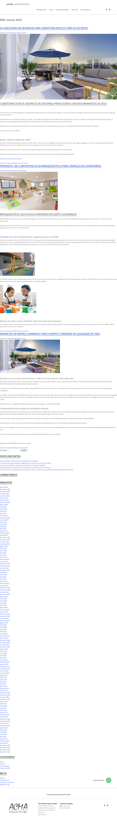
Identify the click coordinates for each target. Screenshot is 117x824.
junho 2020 (3, 601)
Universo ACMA (11, 163)
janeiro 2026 (4, 487)
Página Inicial (41, 10)
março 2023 (3, 531)
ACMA (51, 10)
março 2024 (3, 516)
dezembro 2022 (5, 537)
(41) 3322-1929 (65, 806)
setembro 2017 (5, 673)
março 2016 (3, 712)
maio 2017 (3, 682)
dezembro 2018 (5, 640)
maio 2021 (3, 577)
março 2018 (3, 660)
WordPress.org (5, 785)
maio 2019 (3, 629)
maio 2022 (3, 553)
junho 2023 (3, 524)
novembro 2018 (5, 642)
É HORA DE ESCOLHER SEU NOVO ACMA (58, 794)
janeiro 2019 (4, 638)
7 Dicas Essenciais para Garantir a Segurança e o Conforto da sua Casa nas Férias (25, 463)
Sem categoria (5, 766)
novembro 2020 (5, 590)
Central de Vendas (62, 10)
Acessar (2, 778)
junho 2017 (3, 680)
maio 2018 (3, 656)
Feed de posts (4, 780)
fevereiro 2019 (4, 636)
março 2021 (3, 581)
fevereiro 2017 (4, 688)
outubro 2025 (4, 494)
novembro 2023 (5, 518)
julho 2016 (3, 704)
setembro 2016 (5, 699)
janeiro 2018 (4, 664)
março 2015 (3, 739)
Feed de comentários (7, 782)
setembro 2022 (5, 544)
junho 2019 (3, 627)
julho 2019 (3, 625)
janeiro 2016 (4, 717)
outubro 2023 (4, 520)
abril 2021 (3, 579)
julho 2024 (3, 507)
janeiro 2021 (4, 586)
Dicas (1, 762)
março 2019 (3, 634)
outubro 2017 (4, 671)
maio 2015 (3, 734)
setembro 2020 (5, 594)
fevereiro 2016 (4, 715)
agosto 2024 (4, 505)
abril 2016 (3, 710)
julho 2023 (3, 522)
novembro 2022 (5, 540)
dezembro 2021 (5, 564)
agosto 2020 (4, 597)
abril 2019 (3, 632)
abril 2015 (3, 737)
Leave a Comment (22, 163)
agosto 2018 (4, 649)
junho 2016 (3, 706)
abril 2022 (3, 555)
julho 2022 (3, 548)
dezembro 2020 (5, 588)
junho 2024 (3, 509)
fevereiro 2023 (4, 533)
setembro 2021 (5, 570)
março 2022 (3, 557)
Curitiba (50, 395)
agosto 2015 (4, 728)
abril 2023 (3, 529)
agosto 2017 (4, 675)
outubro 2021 (4, 568)
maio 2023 (3, 527)
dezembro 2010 (5, 752)
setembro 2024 (5, 502)
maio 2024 (3, 511)
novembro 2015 (5, 721)
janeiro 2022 (4, 562)
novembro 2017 (5, 669)
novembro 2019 (5, 616)
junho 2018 (3, 653)
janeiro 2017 (4, 691)
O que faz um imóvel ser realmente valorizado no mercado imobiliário (22, 465)
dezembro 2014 (5, 745)
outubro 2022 (4, 542)
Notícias (75, 10)
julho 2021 (3, 572)
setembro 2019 (5, 621)
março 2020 (3, 607)
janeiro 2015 (4, 743)
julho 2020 (3, 599)
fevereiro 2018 (4, 662)
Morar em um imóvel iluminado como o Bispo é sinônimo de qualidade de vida (50, 334)
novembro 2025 (5, 491)
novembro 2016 (5, 695)
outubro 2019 (4, 618)
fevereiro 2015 (4, 741)
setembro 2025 (5, 496)
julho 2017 (3, 677)
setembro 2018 (5, 647)
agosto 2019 (4, 623)
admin (24, 33)
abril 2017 (3, 684)
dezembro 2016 (5, 693)
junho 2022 (3, 551)
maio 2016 (3, 708)
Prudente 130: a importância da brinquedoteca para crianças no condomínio (50, 166)
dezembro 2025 (5, 489)
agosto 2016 (4, 702)
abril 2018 (3, 658)
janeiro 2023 (4, 535)
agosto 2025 (4, 498)
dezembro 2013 (5, 748)
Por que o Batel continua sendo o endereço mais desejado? (19, 461)
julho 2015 (3, 730)
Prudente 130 (6, 236)
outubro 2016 (4, 697)
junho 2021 (3, 575)
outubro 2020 (4, 592)
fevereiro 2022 (4, 559)
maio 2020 (3, 603)
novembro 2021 (5, 566)
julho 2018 (3, 651)
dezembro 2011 (5, 750)
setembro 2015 (5, 726)
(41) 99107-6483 (65, 808)
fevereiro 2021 (4, 583)
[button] (108, 780)
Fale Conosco (85, 10)
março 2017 (3, 686)
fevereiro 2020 (4, 610)
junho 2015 (3, 732)
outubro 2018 (4, 645)
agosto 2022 (4, 546)
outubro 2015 (4, 723)
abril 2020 (3, 605)
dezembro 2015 (5, 719)
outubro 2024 (4, 500)
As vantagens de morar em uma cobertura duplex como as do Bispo (44, 28)
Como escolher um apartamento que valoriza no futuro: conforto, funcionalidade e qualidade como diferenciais (36, 470)
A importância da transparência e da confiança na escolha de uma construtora (25, 468)
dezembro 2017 (5, 667)
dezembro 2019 (5, 614)
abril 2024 (3, 513)
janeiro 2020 (4, 612)
